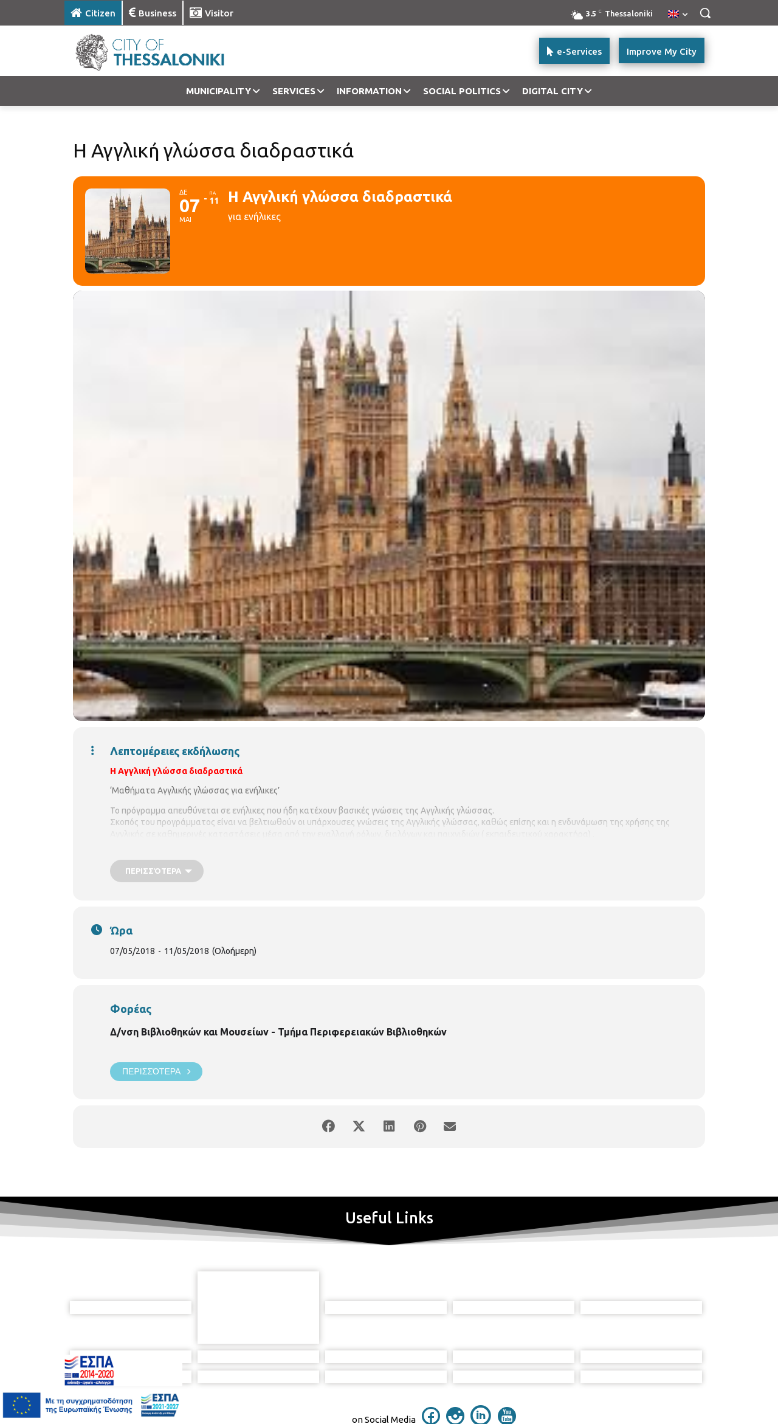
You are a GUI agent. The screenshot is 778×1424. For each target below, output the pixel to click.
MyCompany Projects (672, 1391)
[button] (705, 12)
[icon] (431, 1362)
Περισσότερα (156, 1071)
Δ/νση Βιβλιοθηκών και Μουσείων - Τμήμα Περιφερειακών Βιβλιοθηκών (278, 1031)
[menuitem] (677, 14)
